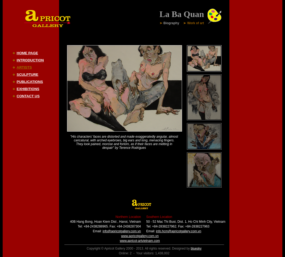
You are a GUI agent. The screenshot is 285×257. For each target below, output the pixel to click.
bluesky (196, 248)
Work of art (195, 23)
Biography (171, 23)
